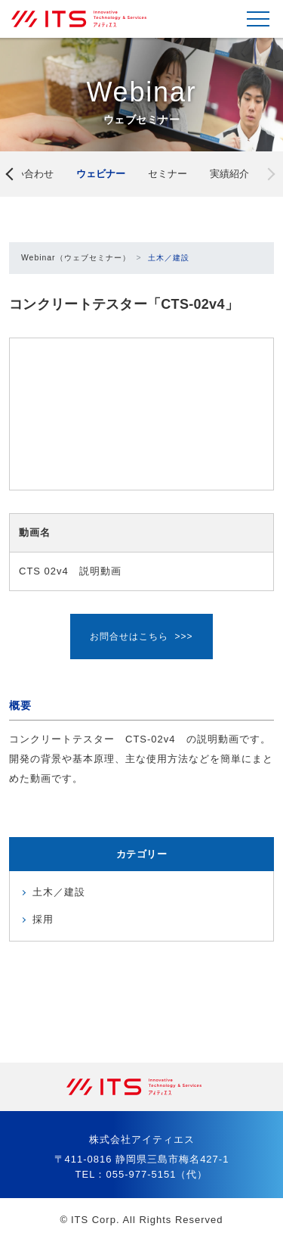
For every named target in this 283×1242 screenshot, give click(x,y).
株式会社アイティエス (86, 19)
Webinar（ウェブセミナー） (76, 258)
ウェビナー (100, 173)
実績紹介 (229, 173)
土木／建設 (168, 258)
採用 (43, 919)
